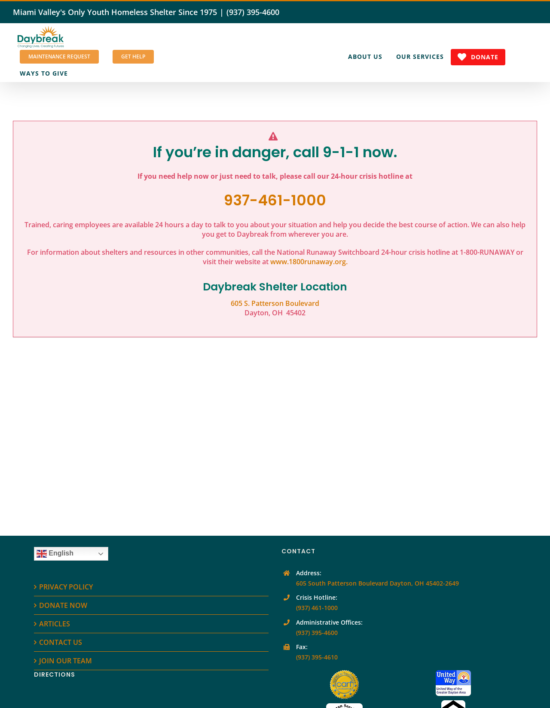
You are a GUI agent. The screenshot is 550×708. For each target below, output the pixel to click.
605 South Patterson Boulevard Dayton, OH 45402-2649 (377, 583)
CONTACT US (60, 642)
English (55, 554)
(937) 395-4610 (317, 657)
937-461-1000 (275, 200)
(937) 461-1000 (317, 608)
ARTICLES (54, 624)
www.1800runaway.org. (309, 261)
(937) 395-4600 (252, 12)
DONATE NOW (63, 605)
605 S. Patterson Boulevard (275, 303)
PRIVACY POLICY (66, 587)
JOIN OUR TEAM (65, 660)
